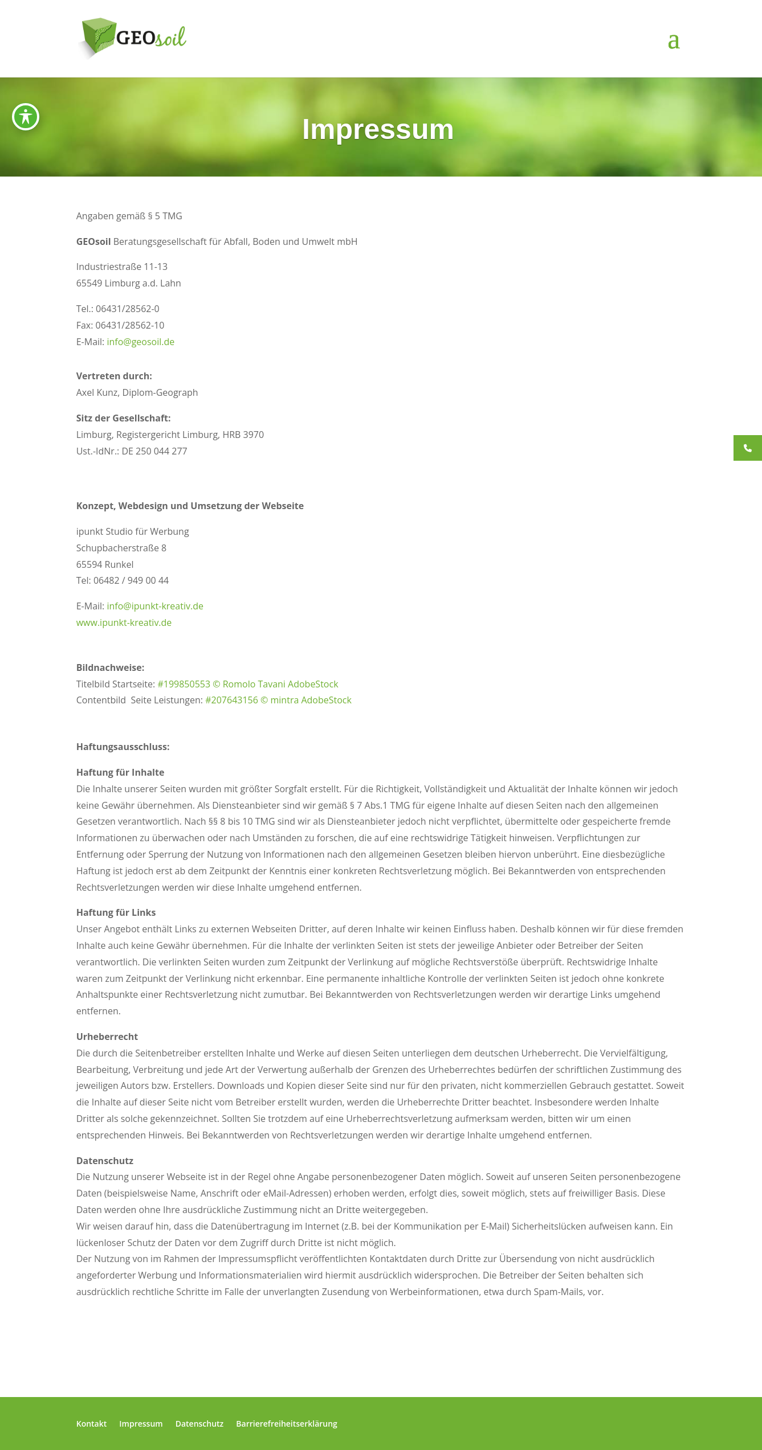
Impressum (140, 1423)
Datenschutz (200, 1423)
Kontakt (91, 1423)
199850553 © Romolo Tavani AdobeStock (251, 684)
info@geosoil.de (140, 341)
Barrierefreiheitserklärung (286, 1423)
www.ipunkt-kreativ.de (124, 622)
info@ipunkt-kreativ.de (155, 606)
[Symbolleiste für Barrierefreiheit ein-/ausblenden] (25, 116)
